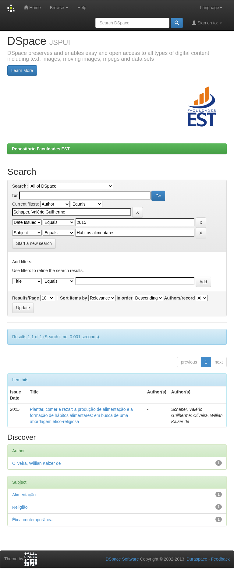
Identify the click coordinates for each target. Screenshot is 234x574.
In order (125, 298)
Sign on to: (207, 22)
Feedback (220, 559)
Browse (59, 7)
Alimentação (24, 494)
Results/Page (25, 298)
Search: (20, 186)
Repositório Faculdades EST (41, 148)
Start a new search (34, 243)
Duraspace (196, 559)
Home (32, 7)
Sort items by (73, 298)
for (15, 195)
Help (81, 7)
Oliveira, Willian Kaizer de (36, 463)
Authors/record (179, 298)
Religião (20, 507)
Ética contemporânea (32, 519)
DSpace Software (122, 559)
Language (211, 7)
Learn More (22, 70)
